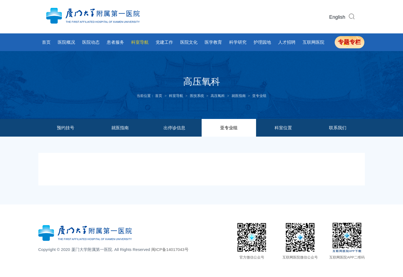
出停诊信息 (174, 127)
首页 (46, 42)
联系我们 (337, 127)
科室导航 (140, 42)
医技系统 (197, 96)
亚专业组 (259, 96)
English (337, 17)
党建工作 (164, 42)
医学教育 (213, 42)
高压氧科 (218, 96)
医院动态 (91, 42)
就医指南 (239, 96)
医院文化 (189, 42)
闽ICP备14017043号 (170, 249)
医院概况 (66, 42)
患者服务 (115, 42)
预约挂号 (65, 127)
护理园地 (262, 42)
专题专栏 (349, 42)
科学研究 (238, 42)
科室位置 (283, 127)
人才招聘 (287, 42)
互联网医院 (313, 42)
